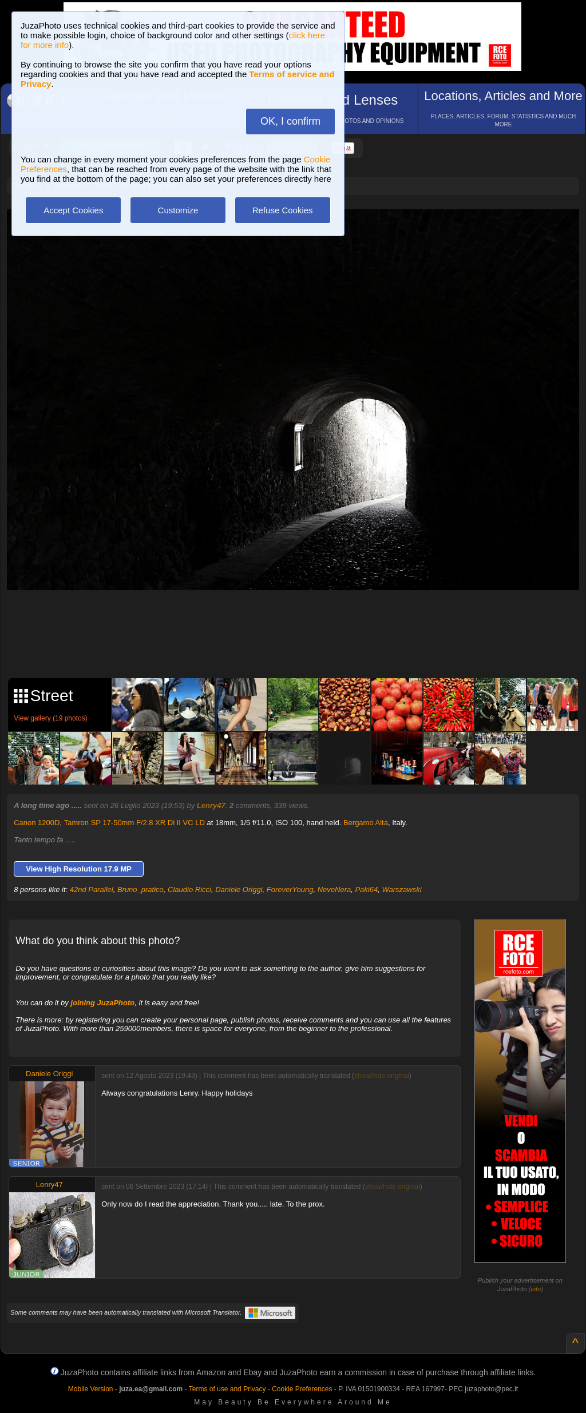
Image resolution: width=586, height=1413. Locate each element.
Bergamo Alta (365, 822)
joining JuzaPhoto (102, 1002)
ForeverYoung (290, 889)
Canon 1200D (37, 822)
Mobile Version (90, 1389)
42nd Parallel (91, 889)
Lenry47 (211, 805)
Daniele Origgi (238, 889)
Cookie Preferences (302, 1389)
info (535, 1288)
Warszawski (401, 889)
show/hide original (381, 1076)
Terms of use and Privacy (227, 1389)
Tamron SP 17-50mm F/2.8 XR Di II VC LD (134, 822)
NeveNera (334, 889)
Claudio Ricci (189, 889)
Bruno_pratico (140, 889)
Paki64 (366, 889)
